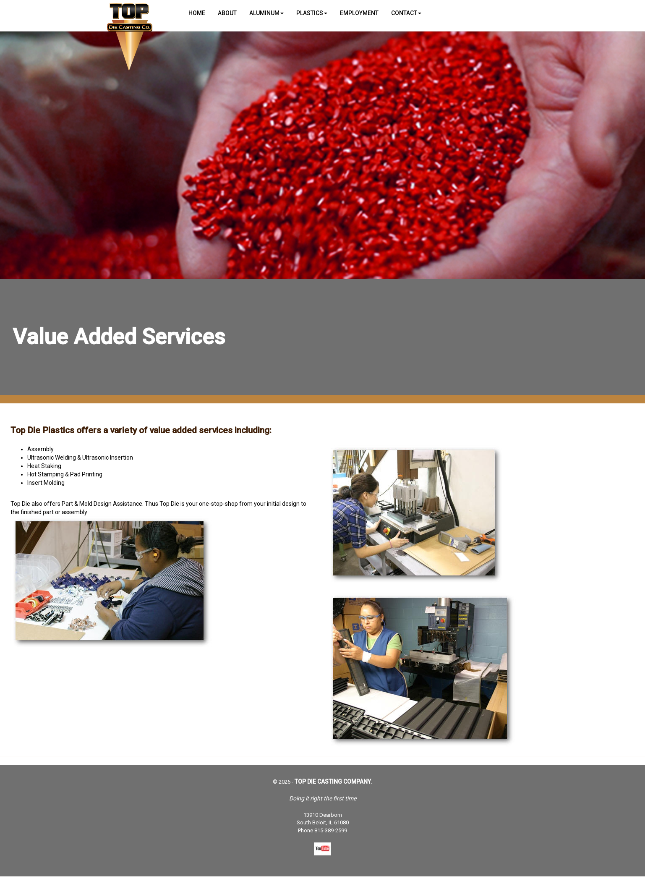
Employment (359, 13)
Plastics (311, 13)
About (227, 13)
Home (196, 13)
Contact (406, 13)
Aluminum (266, 13)
